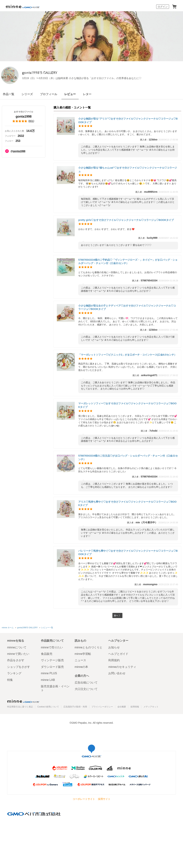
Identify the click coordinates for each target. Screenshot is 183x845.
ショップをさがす (18, 666)
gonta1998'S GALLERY (55, 73)
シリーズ (27, 94)
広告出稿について (86, 682)
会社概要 (121, 706)
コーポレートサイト (84, 799)
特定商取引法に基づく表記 (20, 706)
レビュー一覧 (47, 628)
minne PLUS (49, 673)
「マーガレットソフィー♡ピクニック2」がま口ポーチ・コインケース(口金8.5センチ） (127, 354)
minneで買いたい (18, 653)
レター (87, 94)
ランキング (14, 673)
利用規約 (114, 660)
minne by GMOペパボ (23, 6)
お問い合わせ (116, 673)
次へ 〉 (117, 615)
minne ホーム (8, 628)
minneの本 (81, 666)
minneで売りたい (52, 647)
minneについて (16, 647)
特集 (10, 679)
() (23, 121)
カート (174, 6)
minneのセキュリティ (122, 666)
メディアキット (151, 706)
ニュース (80, 660)
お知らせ (114, 647)
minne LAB (48, 679)
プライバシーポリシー (102, 706)
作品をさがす (15, 660)
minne (23, 701)
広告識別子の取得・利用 (75, 706)
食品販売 (46, 653)
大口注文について (86, 689)
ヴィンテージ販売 (52, 660)
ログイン (163, 6)
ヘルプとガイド (118, 653)
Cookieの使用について (48, 706)
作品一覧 (8, 94)
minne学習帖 (83, 653)
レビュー (70, 94)
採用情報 (134, 706)
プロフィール (48, 94)
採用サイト (104, 799)
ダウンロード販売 (52, 666)
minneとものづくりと (89, 647)
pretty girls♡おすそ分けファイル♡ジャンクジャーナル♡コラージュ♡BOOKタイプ (126, 220)
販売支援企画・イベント (55, 688)
